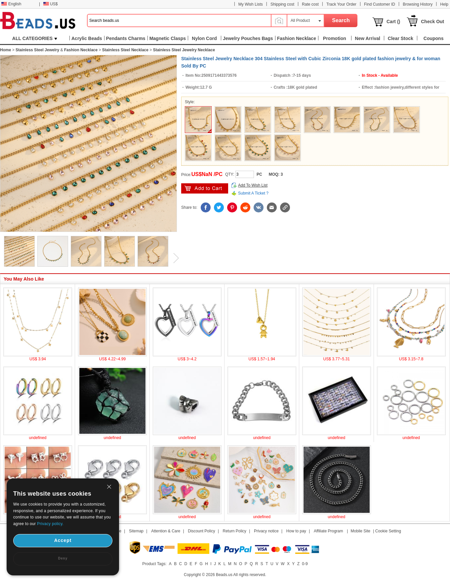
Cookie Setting (388, 531)
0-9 (304, 563)
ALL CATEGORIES (34, 38)
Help (444, 4)
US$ (50, 4)
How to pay (296, 531)
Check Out (432, 21)
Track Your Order (341, 4)
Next (174, 258)
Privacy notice (266, 531)
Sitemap (136, 531)
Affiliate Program (328, 531)
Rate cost (310, 4)
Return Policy (234, 531)
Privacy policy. (50, 523)
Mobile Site (360, 531)
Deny (62, 558)
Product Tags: (154, 563)
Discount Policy (201, 531)
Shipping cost (282, 4)
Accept (63, 540)
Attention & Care (165, 531)
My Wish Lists (250, 4)
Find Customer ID (379, 4)
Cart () (393, 21)
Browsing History (417, 4)
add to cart (204, 188)
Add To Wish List (252, 185)
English (11, 4)
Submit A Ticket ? (253, 193)
